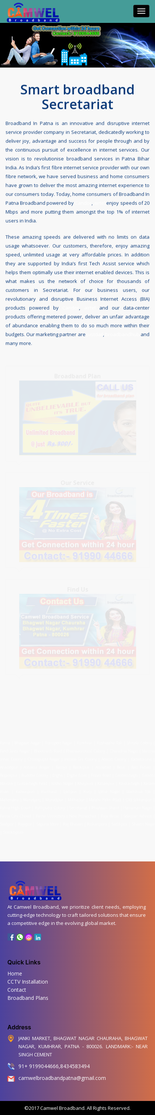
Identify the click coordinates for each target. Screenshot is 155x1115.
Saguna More (47, 822)
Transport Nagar (59, 741)
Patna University (50, 814)
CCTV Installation (27, 981)
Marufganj (32, 798)
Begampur (8, 774)
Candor (83, 202)
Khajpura (85, 782)
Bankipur (81, 765)
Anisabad (103, 765)
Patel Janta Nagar (15, 749)
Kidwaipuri (25, 790)
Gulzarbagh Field (32, 782)
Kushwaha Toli (109, 741)
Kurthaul (49, 790)
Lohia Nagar (109, 790)
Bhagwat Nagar (27, 741)
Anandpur (10, 765)
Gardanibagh (126, 774)
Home (14, 973)
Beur (121, 765)
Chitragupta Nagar (43, 757)
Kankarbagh (129, 782)
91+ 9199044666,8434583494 (54, 1066)
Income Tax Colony (80, 757)
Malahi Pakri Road (105, 798)
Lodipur (70, 790)
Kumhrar (84, 741)
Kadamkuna (141, 757)
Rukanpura (97, 822)
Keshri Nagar (62, 782)
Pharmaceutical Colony (85, 749)
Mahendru (9, 798)
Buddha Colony (34, 774)
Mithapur (76, 798)
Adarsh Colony (114, 757)
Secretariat (78, 806)
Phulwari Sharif (105, 806)
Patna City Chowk (16, 814)
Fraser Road (101, 774)
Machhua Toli (138, 790)
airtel (99, 202)
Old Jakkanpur (138, 798)
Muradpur (54, 798)
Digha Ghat (77, 774)
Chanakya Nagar (124, 749)
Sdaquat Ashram (137, 814)
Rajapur (25, 822)
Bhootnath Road (48, 749)
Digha (57, 774)
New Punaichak (82, 814)
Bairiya (61, 765)
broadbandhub (122, 334)
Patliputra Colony (50, 806)
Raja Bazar (110, 814)
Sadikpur (119, 822)
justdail (95, 334)
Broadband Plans (27, 997)
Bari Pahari (141, 765)
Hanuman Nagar (137, 806)
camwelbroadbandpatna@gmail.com (62, 1077)
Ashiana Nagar (36, 765)
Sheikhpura (13, 830)
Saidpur (7, 822)
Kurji (87, 790)
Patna (5, 741)
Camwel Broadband (62, 1108)
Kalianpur (105, 782)
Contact (16, 989)
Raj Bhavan (73, 822)
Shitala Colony (139, 741)
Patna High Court (15, 806)
